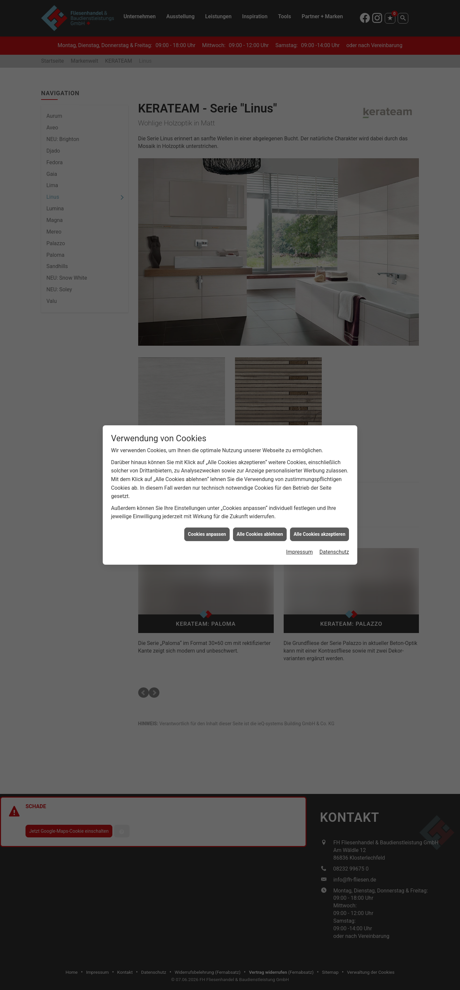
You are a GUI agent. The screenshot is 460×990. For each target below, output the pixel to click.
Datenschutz (334, 552)
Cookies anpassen (207, 534)
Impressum (299, 552)
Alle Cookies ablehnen (260, 534)
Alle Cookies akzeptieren (319, 534)
